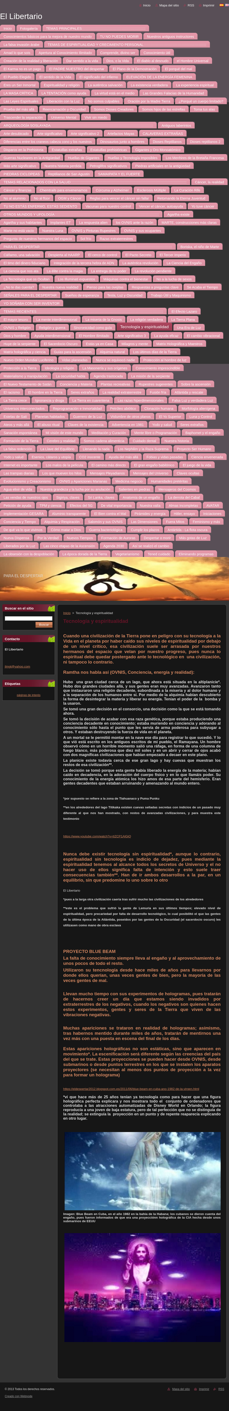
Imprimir (208, 5)
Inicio (147, 5)
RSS (191, 5)
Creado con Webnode (18, 1396)
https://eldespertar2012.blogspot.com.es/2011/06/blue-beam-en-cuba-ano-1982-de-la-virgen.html (131, 1089)
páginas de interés (29, 695)
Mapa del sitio (169, 5)
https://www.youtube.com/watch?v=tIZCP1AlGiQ (97, 836)
